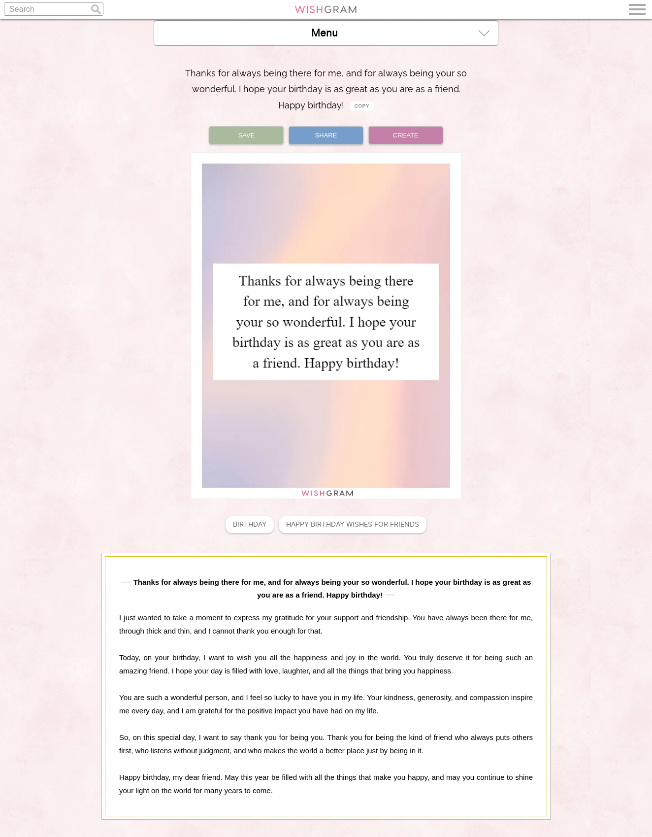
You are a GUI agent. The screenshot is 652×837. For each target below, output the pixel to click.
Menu (400, 32)
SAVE (246, 135)
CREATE (406, 135)
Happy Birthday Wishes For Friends (352, 524)
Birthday (249, 524)
